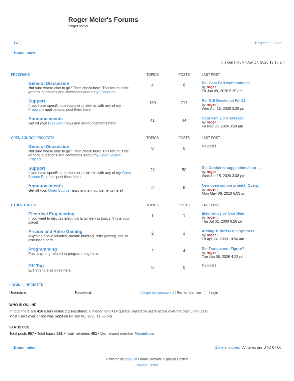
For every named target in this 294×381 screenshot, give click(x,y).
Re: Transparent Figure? (223, 249)
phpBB (130, 359)
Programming (42, 249)
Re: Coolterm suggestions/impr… (231, 168)
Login (14, 285)
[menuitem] (17, 43)
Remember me (191, 292)
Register (35, 285)
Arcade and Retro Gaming (55, 231)
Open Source (59, 190)
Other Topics (23, 205)
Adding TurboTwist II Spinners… (230, 231)
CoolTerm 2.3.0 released (223, 118)
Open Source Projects (33, 138)
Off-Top (36, 265)
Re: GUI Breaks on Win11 (224, 100)
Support (36, 100)
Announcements (45, 118)
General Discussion (48, 83)
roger (211, 87)
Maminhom (144, 333)
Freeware (20, 75)
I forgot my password (157, 292)
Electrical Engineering (51, 213)
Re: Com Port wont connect (226, 83)
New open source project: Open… (231, 185)
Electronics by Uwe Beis (223, 213)
